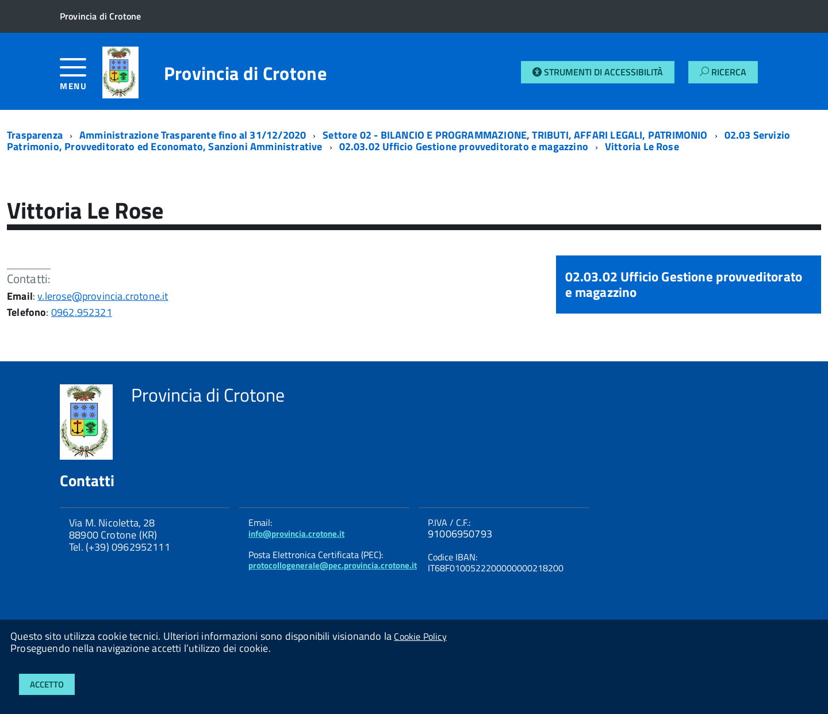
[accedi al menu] (81, 78)
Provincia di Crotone (245, 73)
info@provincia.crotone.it (296, 533)
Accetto (47, 684)
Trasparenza (35, 135)
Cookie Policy (420, 636)
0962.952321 (81, 312)
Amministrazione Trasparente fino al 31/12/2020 (192, 135)
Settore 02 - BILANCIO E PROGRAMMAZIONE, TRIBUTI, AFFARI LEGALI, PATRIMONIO (515, 135)
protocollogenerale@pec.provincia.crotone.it (332, 565)
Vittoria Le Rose (642, 146)
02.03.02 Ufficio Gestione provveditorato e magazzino (463, 146)
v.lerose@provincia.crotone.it (102, 296)
